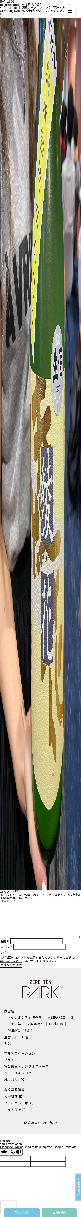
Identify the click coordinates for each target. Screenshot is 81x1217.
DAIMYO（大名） (20, 1030)
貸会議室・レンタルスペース (26, 1066)
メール (6, 947)
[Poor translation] (16, 1152)
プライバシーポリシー (21, 1102)
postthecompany (12, 4)
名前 (5, 941)
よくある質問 (14, 1089)
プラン (9, 1059)
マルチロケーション (19, 1053)
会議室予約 (59, 1212)
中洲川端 (56, 1023)
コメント (8, 901)
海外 (7, 1043)
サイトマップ (14, 1109)
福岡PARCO (56, 1017)
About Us (11, 1079)
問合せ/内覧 (22, 1212)
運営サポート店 (16, 1037)
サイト (4, 952)
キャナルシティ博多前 (24, 1017)
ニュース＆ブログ (18, 1072)
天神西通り (35, 1023)
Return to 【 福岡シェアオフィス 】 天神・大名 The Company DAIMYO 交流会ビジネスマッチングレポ (38, 9)
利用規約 (11, 1096)
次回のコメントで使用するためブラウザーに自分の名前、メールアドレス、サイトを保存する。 (39, 959)
